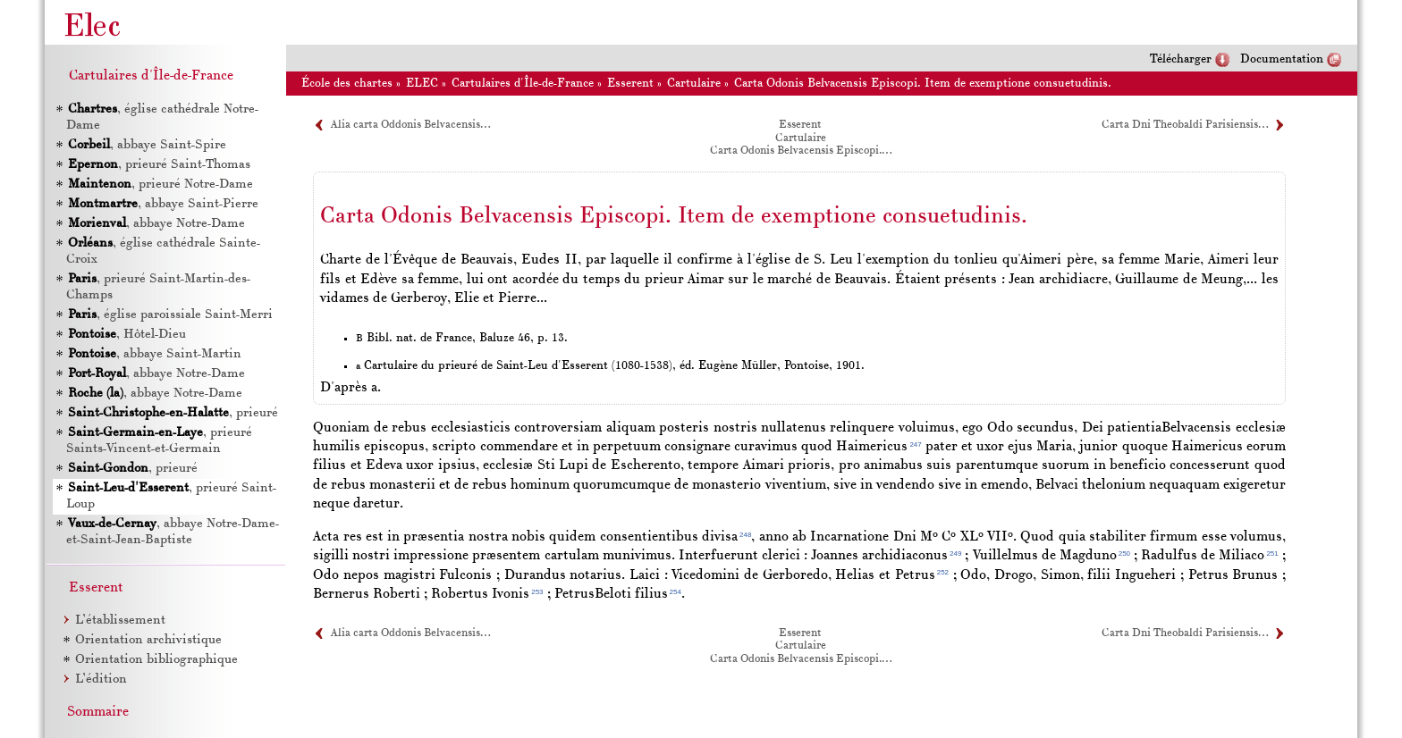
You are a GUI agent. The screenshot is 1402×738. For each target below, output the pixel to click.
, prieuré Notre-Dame (160, 184)
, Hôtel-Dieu (127, 334)
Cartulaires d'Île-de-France (523, 83)
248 (745, 535)
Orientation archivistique (148, 640)
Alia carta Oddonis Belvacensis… (410, 125)
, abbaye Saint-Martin (154, 354)
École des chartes (347, 83)
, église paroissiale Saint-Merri (170, 315)
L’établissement (120, 620)
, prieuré (173, 413)
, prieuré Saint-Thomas (159, 165)
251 (1272, 553)
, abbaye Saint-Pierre (163, 204)
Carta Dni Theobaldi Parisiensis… (1185, 125)
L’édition (101, 679)
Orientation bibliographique (156, 660)
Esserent (630, 83)
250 (1124, 553)
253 (537, 592)
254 (675, 592)
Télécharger (1181, 59)
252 (943, 572)
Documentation (1281, 59)
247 (915, 444)
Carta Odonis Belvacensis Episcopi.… (800, 151)
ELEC (422, 83)
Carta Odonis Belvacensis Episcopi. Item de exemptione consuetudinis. (922, 83)
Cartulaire (694, 83)
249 (955, 553)
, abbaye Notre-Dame (156, 224)
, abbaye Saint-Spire (147, 145)
